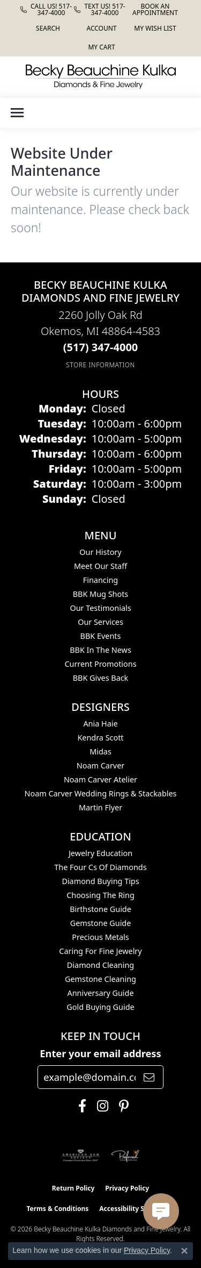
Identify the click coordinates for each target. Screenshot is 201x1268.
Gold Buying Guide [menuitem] (100, 1007)
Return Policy (73, 1188)
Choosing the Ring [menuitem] (100, 895)
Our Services (100, 622)
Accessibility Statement (136, 1208)
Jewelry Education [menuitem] (100, 853)
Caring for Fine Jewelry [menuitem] (100, 951)
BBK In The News (100, 650)
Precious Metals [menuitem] (100, 937)
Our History (100, 552)
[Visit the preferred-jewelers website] (125, 1156)
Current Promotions (100, 664)
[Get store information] (100, 364)
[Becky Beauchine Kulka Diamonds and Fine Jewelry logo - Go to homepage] (101, 76)
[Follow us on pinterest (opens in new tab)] (121, 1106)
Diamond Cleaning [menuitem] (100, 965)
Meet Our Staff (100, 566)
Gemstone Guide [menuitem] (100, 923)
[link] (47, 9)
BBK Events (100, 636)
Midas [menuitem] (100, 751)
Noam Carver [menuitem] (100, 765)
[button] (47, 28)
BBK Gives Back (101, 678)
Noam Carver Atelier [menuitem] (100, 779)
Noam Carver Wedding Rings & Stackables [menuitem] (101, 793)
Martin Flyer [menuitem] (100, 807)
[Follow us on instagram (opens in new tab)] (100, 1106)
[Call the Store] (100, 347)
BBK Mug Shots (100, 594)
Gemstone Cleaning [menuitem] (100, 979)
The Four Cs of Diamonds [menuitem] (100, 867)
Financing (100, 580)
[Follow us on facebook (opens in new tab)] (79, 1106)
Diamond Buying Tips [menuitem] (100, 881)
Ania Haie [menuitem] (100, 723)
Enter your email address (100, 1053)
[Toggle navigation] (17, 112)
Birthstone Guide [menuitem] (100, 909)
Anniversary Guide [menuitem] (100, 993)
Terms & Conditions (57, 1208)
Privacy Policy (127, 1188)
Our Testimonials (100, 608)
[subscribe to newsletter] (149, 1077)
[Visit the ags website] (81, 1156)
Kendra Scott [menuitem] (100, 737)
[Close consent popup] (184, 1251)
